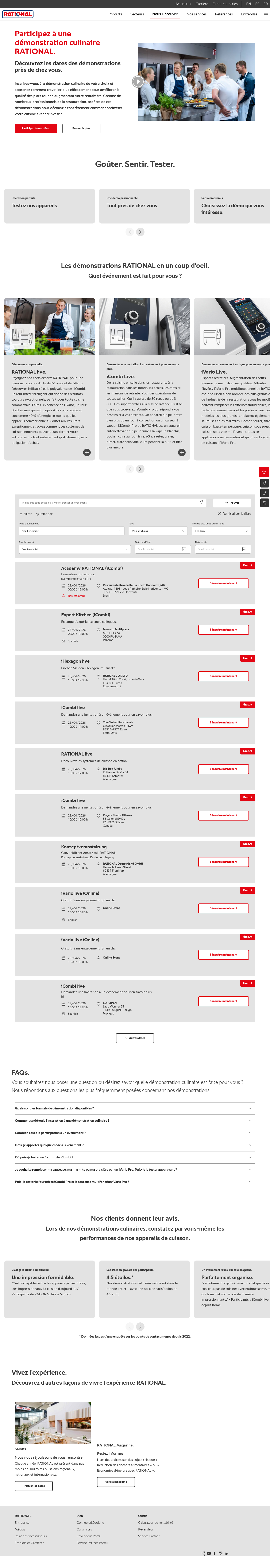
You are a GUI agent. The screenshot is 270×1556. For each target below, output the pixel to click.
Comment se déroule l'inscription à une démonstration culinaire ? (133, 1121)
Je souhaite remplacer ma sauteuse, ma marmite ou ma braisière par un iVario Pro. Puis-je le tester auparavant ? (133, 1169)
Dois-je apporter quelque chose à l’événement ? (133, 1145)
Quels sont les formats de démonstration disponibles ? (133, 1108)
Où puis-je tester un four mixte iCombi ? (133, 1157)
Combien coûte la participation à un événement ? (133, 1133)
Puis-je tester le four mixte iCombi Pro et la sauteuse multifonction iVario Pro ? (133, 1182)
